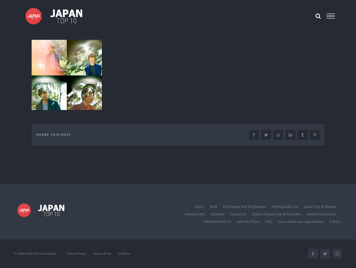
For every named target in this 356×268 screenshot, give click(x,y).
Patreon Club (195, 214)
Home (199, 207)
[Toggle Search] (318, 16)
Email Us (124, 253)
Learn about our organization (300, 222)
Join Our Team (248, 222)
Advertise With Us (217, 222)
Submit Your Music (322, 214)
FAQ (268, 222)
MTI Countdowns (44, 253)
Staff (213, 207)
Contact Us (238, 214)
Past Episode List (284, 207)
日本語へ (335, 222)
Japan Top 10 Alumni (320, 207)
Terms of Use (102, 253)
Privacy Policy (76, 253)
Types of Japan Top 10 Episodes (276, 214)
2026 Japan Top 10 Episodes (244, 207)
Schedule (217, 214)
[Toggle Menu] (331, 16)
